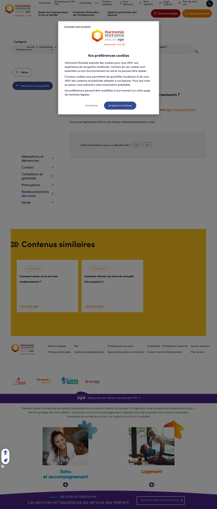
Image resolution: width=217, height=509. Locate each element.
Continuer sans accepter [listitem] (77, 26)
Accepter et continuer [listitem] (120, 105)
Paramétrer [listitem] (91, 105)
